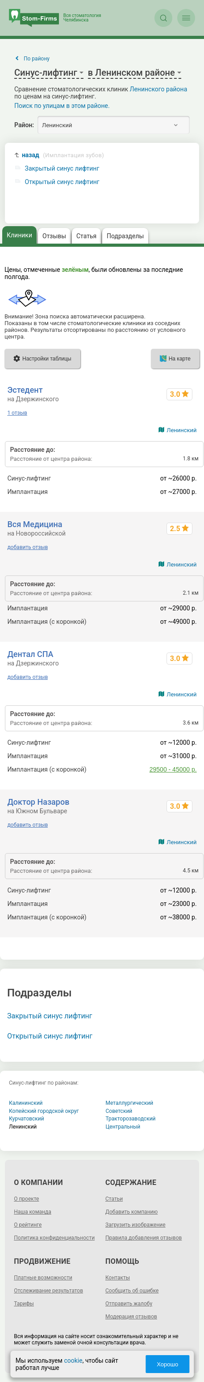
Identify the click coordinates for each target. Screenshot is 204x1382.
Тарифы (24, 1303)
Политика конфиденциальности (54, 1238)
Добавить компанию (131, 1212)
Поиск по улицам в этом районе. (62, 105)
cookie (73, 1360)
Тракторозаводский (131, 1119)
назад (63, 155)
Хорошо (167, 1364)
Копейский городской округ (44, 1111)
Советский (119, 1111)
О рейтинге (28, 1225)
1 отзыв (17, 413)
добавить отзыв (27, 547)
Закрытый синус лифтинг (62, 168)
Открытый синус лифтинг (62, 182)
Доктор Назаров (38, 802)
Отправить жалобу (128, 1303)
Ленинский (181, 430)
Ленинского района (158, 89)
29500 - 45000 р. (173, 769)
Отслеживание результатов (48, 1291)
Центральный (123, 1127)
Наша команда (32, 1212)
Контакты (117, 1278)
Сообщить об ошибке (131, 1291)
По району (37, 59)
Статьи (114, 1199)
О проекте (26, 1199)
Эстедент (24, 390)
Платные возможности (43, 1278)
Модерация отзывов (131, 1316)
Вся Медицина (34, 524)
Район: (24, 125)
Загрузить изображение (135, 1225)
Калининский (26, 1103)
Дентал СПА (30, 654)
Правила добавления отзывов (143, 1238)
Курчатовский (26, 1119)
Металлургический (130, 1103)
